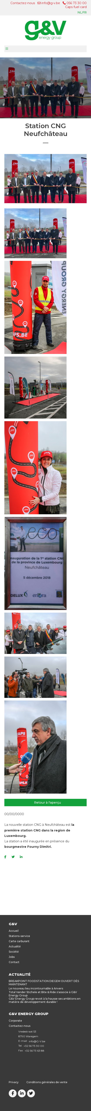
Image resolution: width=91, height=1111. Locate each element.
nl (79, 12)
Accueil (14, 930)
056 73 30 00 (75, 3)
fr (84, 12)
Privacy (14, 1082)
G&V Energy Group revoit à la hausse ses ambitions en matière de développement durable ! (45, 1000)
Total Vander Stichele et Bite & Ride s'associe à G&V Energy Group (43, 993)
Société (14, 951)
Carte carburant (19, 941)
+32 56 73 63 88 (34, 1050)
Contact (14, 962)
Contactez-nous (22, 3)
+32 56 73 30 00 (34, 1045)
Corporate (15, 1020)
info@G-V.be (37, 1041)
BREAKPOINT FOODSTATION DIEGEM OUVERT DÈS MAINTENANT (44, 982)
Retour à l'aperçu (47, 802)
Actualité (15, 946)
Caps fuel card (76, 7)
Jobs (12, 957)
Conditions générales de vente (46, 1082)
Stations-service (19, 936)
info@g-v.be (49, 3)
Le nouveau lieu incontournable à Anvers (36, 988)
